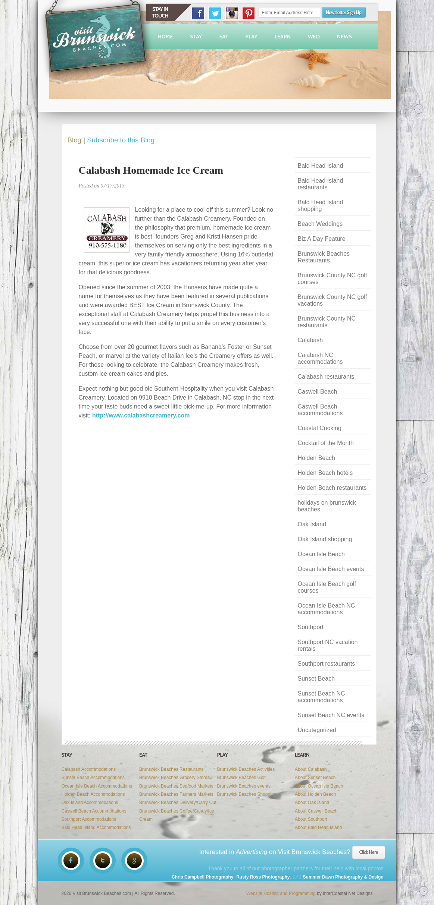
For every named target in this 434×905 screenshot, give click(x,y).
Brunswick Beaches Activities (246, 769)
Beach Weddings (320, 224)
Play (251, 36)
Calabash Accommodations (89, 769)
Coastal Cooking (319, 428)
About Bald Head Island (318, 827)
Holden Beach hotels (325, 473)
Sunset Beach (316, 678)
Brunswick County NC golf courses (332, 278)
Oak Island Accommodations (90, 802)
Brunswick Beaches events (244, 786)
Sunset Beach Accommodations (93, 777)
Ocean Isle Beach (321, 554)
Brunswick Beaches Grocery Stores (174, 777)
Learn (283, 36)
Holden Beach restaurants (332, 488)
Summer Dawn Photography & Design (343, 877)
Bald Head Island (320, 166)
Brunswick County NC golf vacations (332, 300)
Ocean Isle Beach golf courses (327, 587)
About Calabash (311, 769)
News (344, 36)
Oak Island (312, 524)
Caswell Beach (317, 391)
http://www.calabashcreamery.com (141, 415)
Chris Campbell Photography (202, 877)
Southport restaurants (326, 663)
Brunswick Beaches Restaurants (324, 257)
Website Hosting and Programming (281, 893)
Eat (223, 36)
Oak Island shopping (325, 539)
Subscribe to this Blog (120, 140)
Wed (314, 36)
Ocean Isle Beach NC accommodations (326, 608)
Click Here (368, 852)
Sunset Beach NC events (331, 715)
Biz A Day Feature (322, 239)
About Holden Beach (315, 794)
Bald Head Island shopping (320, 205)
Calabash (310, 340)
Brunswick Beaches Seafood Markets (176, 786)
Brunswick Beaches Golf (241, 777)
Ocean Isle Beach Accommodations (97, 786)
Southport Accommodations (89, 819)
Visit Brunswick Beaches (96, 40)
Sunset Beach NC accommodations (321, 696)
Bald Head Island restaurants (320, 183)
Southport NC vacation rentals (328, 645)
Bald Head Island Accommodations (96, 827)
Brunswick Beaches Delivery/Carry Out (177, 802)
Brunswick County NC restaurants (327, 321)
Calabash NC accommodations (320, 358)
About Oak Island (312, 802)
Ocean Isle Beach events (331, 569)
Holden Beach (316, 458)
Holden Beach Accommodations (93, 794)
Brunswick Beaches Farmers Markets (176, 794)
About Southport (311, 819)
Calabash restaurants (326, 376)
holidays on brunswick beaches (327, 506)
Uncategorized (317, 730)
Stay (196, 36)
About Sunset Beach (315, 777)
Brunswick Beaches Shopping (247, 794)
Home (165, 36)
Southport (311, 627)
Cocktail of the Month (326, 443)
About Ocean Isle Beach (319, 786)
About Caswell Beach (316, 811)
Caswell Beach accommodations (320, 409)
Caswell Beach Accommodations (94, 811)
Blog (74, 140)
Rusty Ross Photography (263, 877)
